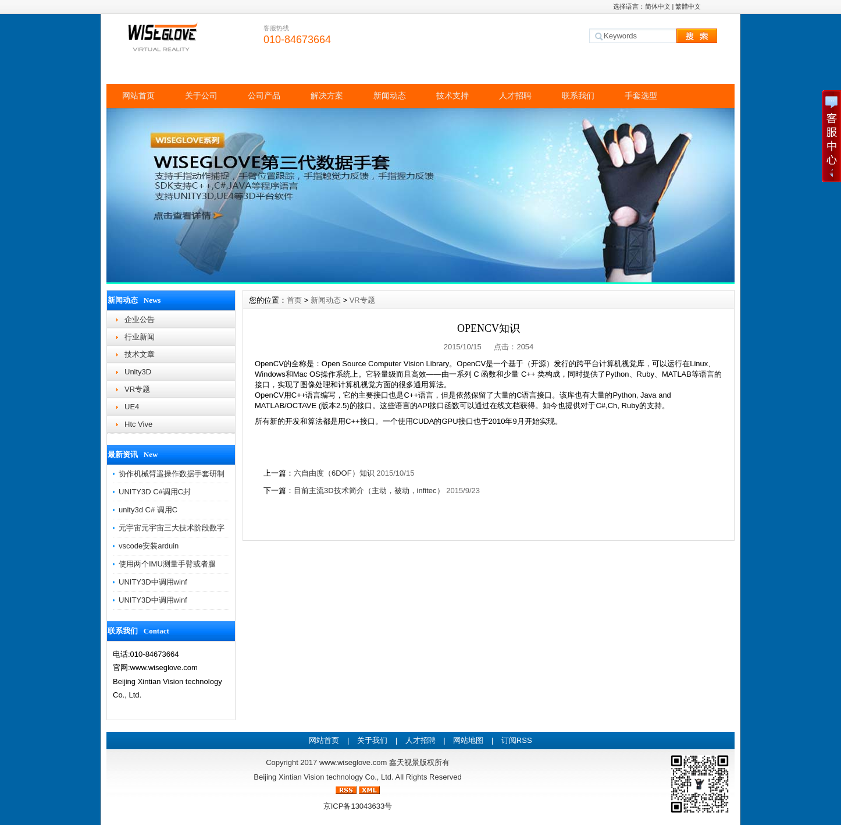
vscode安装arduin (149, 545)
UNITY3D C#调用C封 (155, 491)
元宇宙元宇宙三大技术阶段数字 (171, 527)
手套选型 (641, 95)
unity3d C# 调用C (148, 509)
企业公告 (139, 319)
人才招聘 (515, 95)
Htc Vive (138, 424)
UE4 (131, 406)
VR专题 (137, 389)
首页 (294, 300)
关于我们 (372, 740)
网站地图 (468, 740)
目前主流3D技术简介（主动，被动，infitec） (369, 490)
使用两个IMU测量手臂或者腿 (167, 564)
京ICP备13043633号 (358, 806)
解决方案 (327, 95)
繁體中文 (688, 6)
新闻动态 (389, 95)
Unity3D (137, 371)
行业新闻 (139, 336)
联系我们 (578, 95)
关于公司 (201, 95)
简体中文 (658, 6)
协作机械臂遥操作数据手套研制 (171, 473)
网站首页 (138, 95)
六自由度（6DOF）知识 (334, 473)
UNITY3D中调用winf (153, 582)
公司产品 (264, 95)
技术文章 (139, 354)
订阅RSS (516, 740)
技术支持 (452, 95)
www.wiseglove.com (353, 762)
